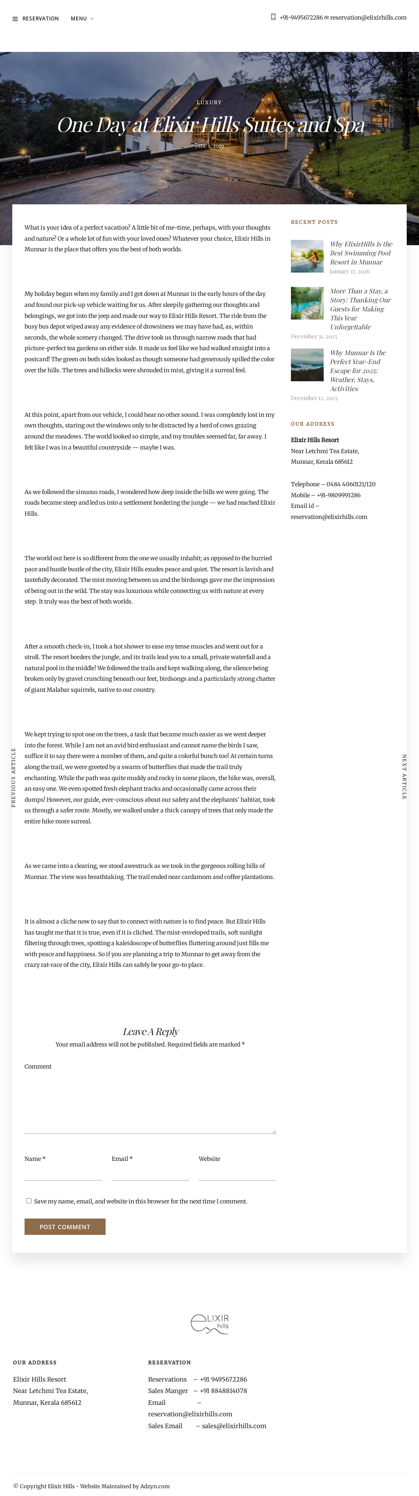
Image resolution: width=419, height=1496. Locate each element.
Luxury (209, 102)
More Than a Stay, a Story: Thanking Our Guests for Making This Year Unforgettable (360, 308)
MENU (79, 18)
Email (120, 1159)
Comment (38, 1066)
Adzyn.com (155, 1486)
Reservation (41, 18)
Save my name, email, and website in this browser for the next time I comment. (141, 1201)
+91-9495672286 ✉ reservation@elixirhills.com (343, 17)
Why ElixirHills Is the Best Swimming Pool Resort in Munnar (361, 252)
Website (209, 1159)
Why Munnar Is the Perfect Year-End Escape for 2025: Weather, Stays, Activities (357, 370)
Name (33, 1159)
